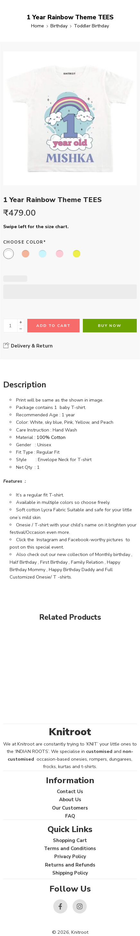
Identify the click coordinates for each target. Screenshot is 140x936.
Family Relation (87, 562)
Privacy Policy (70, 856)
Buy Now (109, 325)
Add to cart (53, 325)
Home (37, 26)
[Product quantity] (10, 325)
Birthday (58, 26)
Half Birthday (23, 562)
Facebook (78, 539)
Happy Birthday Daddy (72, 569)
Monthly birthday (112, 554)
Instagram (47, 539)
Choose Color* (24, 242)
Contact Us (70, 791)
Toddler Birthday (91, 26)
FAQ (70, 816)
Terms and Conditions (70, 848)
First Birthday (53, 562)
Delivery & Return (28, 345)
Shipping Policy (70, 873)
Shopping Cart (70, 840)
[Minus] (20, 329)
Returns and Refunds (70, 865)
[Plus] (20, 322)
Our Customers (70, 808)
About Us (70, 799)
